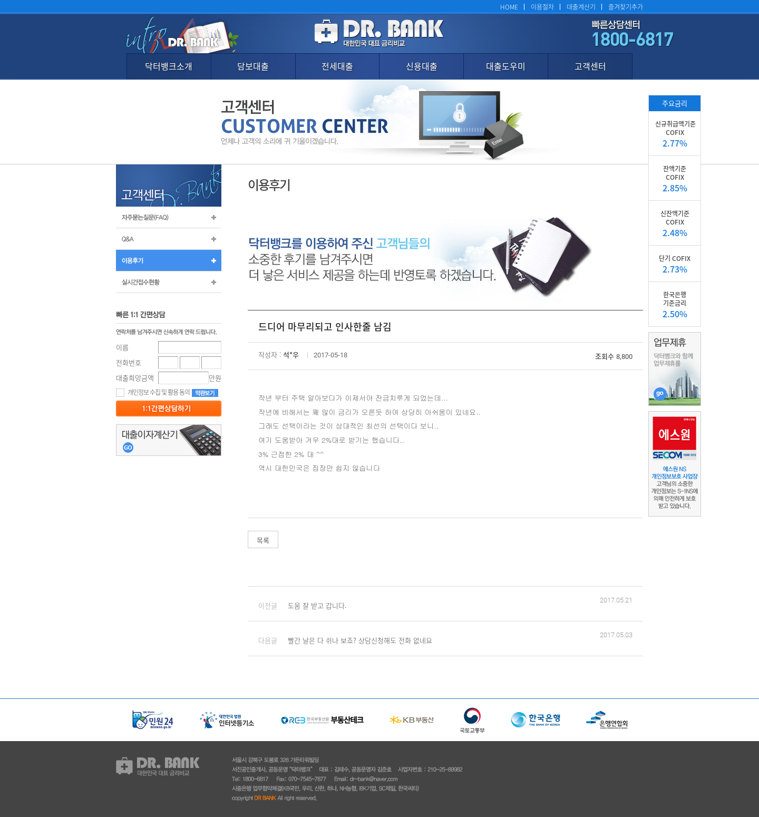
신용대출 (421, 66)
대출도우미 (506, 66)
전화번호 (128, 362)
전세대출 (337, 66)
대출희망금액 (135, 378)
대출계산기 (581, 6)
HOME (509, 6)
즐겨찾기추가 (625, 6)
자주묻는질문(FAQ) (168, 217)
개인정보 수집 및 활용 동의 (153, 391)
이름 (122, 347)
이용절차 (542, 6)
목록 (263, 540)
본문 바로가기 (0, 0)
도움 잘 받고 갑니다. (317, 605)
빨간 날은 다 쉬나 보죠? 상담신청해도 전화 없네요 (360, 640)
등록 (168, 408)
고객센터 (590, 66)
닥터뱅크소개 (168, 66)
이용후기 (168, 260)
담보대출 (253, 66)
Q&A (168, 238)
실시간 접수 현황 (168, 282)
